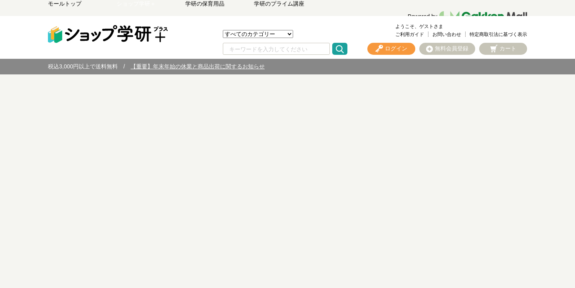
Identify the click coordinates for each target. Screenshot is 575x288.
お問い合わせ (446, 34)
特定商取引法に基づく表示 (498, 34)
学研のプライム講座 (279, 3)
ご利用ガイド (409, 34)
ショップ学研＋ (136, 3)
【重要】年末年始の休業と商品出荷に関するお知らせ (198, 66)
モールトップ (64, 3)
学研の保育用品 (204, 3)
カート (508, 48)
